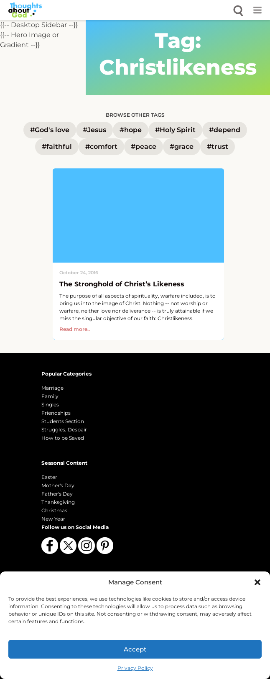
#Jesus (94, 130)
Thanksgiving (58, 502)
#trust (217, 146)
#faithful (57, 146)
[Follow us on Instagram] (86, 545)
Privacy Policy (135, 668)
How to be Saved (62, 438)
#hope (131, 130)
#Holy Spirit (175, 130)
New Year (53, 519)
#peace (143, 146)
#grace (182, 146)
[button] (257, 582)
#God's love (49, 130)
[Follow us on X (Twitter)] (68, 545)
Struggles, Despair (64, 429)
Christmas (54, 510)
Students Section (62, 421)
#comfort (101, 146)
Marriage (52, 388)
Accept (135, 649)
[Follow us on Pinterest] (105, 545)
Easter (49, 477)
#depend (224, 130)
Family (50, 396)
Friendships (56, 413)
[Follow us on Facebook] (49, 545)
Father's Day (57, 494)
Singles (50, 404)
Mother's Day (57, 485)
